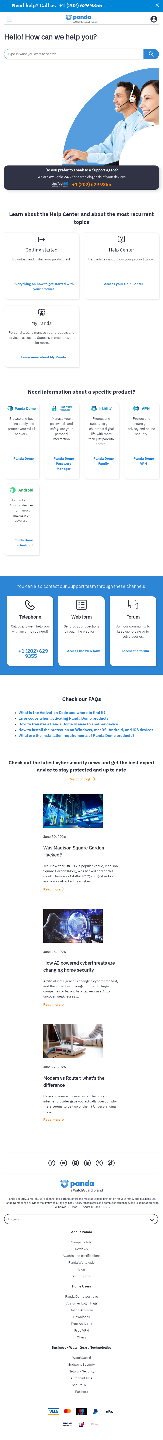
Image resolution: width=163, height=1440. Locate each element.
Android (88, 1207)
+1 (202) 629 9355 (91, 184)
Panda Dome (23, 458)
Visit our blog (80, 779)
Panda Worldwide (81, 1262)
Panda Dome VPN (143, 461)
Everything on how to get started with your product (43, 286)
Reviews (81, 1249)
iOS (105, 1207)
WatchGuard (81, 1357)
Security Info (81, 1276)
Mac (74, 1207)
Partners (81, 1391)
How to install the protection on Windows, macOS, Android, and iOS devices (85, 729)
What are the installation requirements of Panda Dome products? (76, 735)
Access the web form (83, 651)
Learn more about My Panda (43, 357)
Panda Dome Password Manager (63, 463)
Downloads (81, 1317)
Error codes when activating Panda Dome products (63, 718)
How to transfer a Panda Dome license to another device (68, 724)
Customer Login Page (82, 1303)
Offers (81, 1337)
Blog (81, 1269)
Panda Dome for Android (23, 542)
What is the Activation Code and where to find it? (61, 712)
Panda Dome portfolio (81, 1296)
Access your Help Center (123, 284)
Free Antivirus (81, 1323)
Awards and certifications (82, 1255)
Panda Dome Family (103, 461)
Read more (51, 889)
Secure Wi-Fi (81, 1385)
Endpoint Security (81, 1364)
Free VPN (81, 1330)
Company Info (81, 1242)
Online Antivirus (82, 1310)
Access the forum (135, 651)
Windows (60, 1207)
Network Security (81, 1371)
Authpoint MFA (81, 1378)
